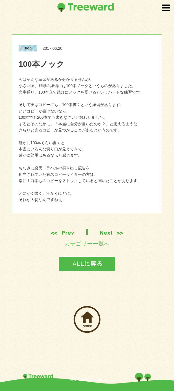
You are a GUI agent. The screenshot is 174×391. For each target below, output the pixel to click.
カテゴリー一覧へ (87, 244)
